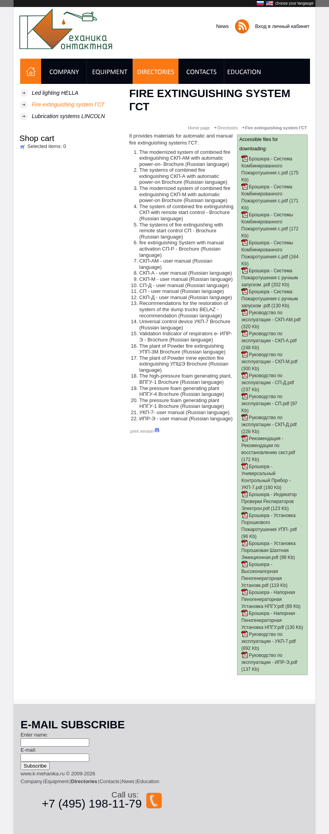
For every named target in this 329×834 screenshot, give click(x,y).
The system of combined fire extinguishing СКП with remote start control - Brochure (186, 210)
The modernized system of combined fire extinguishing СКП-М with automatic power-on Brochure (184, 194)
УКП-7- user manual (161, 412)
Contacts (109, 781)
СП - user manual (159, 291)
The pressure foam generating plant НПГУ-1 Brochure (179, 403)
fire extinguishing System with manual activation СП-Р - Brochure (181, 246)
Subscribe (35, 766)
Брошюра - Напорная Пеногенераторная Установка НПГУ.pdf (268, 599)
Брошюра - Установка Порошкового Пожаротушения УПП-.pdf (269, 522)
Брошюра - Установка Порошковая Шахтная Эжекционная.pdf (268, 550)
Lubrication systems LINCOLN (68, 116)
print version (144, 431)
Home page (199, 127)
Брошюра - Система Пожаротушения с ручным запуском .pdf (269, 277)
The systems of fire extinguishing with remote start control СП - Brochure (181, 228)
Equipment (57, 781)
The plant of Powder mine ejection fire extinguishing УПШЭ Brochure (181, 361)
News (222, 26)
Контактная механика (68, 29)
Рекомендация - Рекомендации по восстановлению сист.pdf (268, 445)
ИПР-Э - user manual (163, 418)
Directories (227, 127)
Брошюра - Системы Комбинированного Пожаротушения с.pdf (267, 222)
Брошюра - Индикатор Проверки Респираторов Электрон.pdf (269, 501)
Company (31, 781)
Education (148, 781)
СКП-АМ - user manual (165, 261)
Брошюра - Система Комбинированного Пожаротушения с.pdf (267, 166)
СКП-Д (146, 297)
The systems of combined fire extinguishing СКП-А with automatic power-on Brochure (179, 176)
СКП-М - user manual (163, 279)
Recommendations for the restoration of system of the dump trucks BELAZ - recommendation (183, 309)
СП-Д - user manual (161, 285)
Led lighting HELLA (55, 93)
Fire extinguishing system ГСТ (68, 104)
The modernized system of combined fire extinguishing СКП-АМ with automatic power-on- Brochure (184, 158)
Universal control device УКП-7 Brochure (184, 321)
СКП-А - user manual (163, 273)
